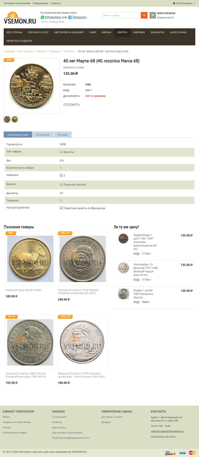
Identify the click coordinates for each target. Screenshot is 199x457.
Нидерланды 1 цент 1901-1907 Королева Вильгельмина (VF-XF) (145, 242)
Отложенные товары (15, 432)
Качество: (69, 84)
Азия (92, 32)
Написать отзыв (73, 67)
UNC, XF (65, 233)
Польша (55, 51)
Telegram (77, 17)
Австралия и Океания (69, 32)
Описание (42, 134)
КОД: (66, 90)
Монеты (69, 51)
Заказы (7, 427)
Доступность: (71, 96)
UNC (8, 59)
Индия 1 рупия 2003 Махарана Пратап (143, 293)
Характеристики (18, 134)
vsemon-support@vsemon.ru (167, 431)
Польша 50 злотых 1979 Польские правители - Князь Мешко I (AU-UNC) (81, 375)
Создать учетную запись (17, 422)
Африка (106, 32)
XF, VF (11, 316)
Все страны (14, 32)
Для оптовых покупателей (67, 432)
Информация (40, 3)
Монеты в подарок (19, 40)
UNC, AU (65, 316)
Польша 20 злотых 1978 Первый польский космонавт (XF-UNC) (78, 291)
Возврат (106, 422)
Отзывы (63, 134)
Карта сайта (59, 427)
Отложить (71, 105)
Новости (56, 3)
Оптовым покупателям (17, 3)
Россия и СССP (38, 32)
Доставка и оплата (112, 416)
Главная (9, 51)
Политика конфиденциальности (70, 437)
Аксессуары (178, 32)
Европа (122, 32)
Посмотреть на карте (163, 436)
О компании (59, 416)
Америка (139, 32)
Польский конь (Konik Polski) (23, 290)
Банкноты (157, 32)
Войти (6, 416)
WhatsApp (50, 17)
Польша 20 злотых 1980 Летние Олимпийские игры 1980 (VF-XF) (26, 375)
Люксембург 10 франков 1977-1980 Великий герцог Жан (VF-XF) (146, 270)
